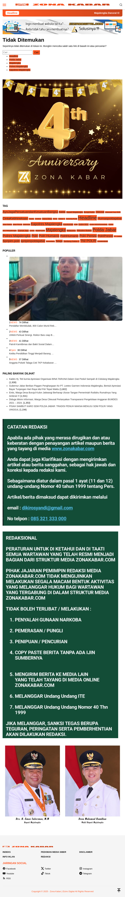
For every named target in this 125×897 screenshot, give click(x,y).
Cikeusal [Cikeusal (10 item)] (100, 212)
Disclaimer (85, 852)
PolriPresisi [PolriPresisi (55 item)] (105, 236)
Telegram (85, 873)
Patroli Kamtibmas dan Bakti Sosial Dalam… (31, 344)
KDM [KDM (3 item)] (76, 224)
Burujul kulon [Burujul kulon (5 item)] (89, 212)
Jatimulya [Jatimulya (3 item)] (26, 224)
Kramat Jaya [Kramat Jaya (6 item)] (23, 231)
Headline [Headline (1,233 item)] (87, 217)
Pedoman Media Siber (53, 852)
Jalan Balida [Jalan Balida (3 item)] (7, 224)
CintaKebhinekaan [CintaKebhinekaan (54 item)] (15, 218)
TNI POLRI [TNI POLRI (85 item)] (88, 241)
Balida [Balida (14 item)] (62, 212)
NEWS (13, 322)
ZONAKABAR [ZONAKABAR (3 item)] (102, 241)
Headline (13, 56)
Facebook (9, 868)
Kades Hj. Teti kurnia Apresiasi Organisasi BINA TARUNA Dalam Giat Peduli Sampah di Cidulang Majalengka (64, 379)
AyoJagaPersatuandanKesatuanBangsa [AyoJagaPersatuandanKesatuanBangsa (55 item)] (30, 211)
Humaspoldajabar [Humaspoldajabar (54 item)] (109, 218)
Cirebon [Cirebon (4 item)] (38, 219)
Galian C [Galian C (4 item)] (61, 219)
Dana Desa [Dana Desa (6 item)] (47, 219)
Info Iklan (9, 857)
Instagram (85, 868)
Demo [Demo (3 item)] (55, 219)
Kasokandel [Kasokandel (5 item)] (68, 224)
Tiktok (45, 873)
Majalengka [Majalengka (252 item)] (56, 230)
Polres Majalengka (18, 66)
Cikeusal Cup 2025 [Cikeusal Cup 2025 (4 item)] (113, 212)
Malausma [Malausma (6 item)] (71, 231)
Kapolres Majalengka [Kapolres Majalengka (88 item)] (46, 224)
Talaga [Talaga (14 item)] (59, 241)
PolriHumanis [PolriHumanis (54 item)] (69, 236)
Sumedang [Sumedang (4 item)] (50, 241)
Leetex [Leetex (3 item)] (32, 231)
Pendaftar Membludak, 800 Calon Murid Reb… (32, 326)
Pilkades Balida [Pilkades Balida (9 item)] (84, 230)
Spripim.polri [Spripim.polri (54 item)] (11, 241)
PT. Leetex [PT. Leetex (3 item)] (118, 236)
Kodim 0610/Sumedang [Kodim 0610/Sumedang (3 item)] (98, 224)
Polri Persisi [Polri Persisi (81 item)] (88, 236)
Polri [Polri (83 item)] (34, 236)
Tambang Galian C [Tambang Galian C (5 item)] (71, 241)
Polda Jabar (15, 59)
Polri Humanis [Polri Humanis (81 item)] (49, 236)
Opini (13, 350)
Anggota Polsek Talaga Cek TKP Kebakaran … (33, 362)
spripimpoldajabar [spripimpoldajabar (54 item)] (33, 241)
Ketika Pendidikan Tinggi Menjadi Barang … (31, 353)
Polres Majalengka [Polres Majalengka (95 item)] (17, 236)
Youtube (8, 873)
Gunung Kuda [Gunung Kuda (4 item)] (71, 219)
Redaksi (46, 857)
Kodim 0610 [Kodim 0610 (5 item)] (83, 224)
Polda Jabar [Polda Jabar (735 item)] (104, 229)
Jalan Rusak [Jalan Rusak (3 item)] (17, 224)
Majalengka (15, 63)
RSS (7, 878)
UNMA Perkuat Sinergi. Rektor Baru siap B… (32, 335)
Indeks (7, 852)
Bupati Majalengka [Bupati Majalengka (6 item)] (74, 212)
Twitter (46, 868)
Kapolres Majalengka (19, 70)
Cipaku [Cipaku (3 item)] (31, 219)
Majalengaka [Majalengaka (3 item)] (40, 231)
